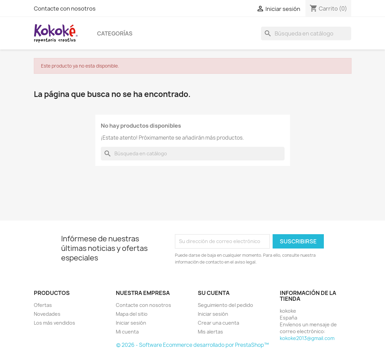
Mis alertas (210, 331)
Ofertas (43, 305)
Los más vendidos (54, 323)
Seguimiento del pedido (225, 305)
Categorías (115, 33)
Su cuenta (214, 293)
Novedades (47, 314)
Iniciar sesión (131, 323)
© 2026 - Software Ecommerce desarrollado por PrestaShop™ (192, 345)
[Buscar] (306, 33)
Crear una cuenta (218, 323)
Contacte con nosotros (65, 8)
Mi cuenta (127, 331)
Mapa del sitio (132, 314)
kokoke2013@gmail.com (307, 338)
